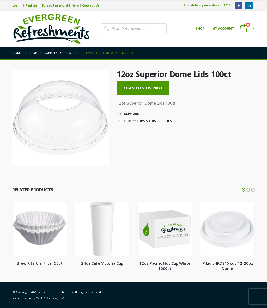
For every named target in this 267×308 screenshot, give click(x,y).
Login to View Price (142, 87)
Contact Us (91, 5)
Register (32, 5)
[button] (243, 190)
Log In (17, 5)
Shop (200, 28)
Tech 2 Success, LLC (50, 298)
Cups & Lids (146, 121)
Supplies (164, 121)
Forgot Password (55, 5)
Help (75, 5)
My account (223, 28)
